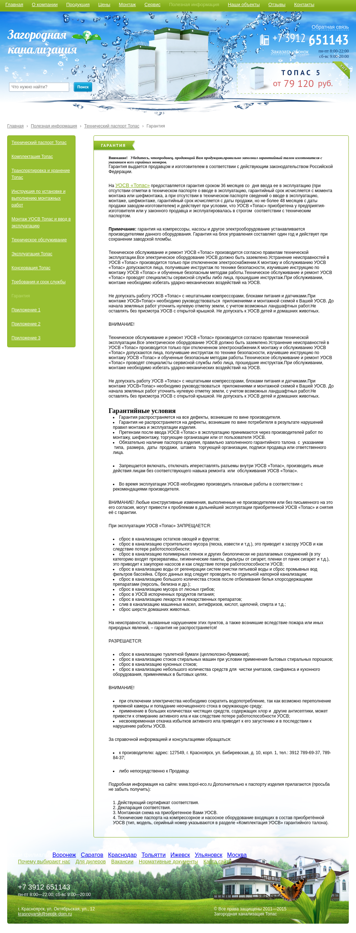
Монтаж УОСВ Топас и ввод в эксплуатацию (41, 222)
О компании (45, 4)
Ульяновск (208, 855)
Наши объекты (244, 4)
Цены (104, 4)
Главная (14, 4)
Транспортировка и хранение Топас (41, 174)
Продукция (78, 4)
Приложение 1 (26, 309)
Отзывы (277, 4)
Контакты (304, 4)
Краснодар (122, 855)
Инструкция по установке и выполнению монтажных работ (38, 198)
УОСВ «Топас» (132, 185)
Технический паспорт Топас (111, 126)
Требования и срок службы (38, 281)
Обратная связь (330, 27)
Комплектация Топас (32, 156)
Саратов (92, 855)
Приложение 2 (26, 323)
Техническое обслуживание (39, 239)
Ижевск (180, 855)
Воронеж (64, 855)
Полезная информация (194, 4)
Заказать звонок (290, 52)
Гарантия (155, 126)
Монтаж (127, 4)
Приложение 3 (26, 337)
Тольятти (154, 855)
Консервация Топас (31, 267)
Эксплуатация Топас (32, 253)
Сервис (153, 4)
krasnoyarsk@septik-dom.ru (45, 913)
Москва (237, 855)
